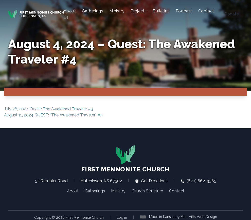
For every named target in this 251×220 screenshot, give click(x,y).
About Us (70, 14)
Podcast (184, 11)
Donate (231, 14)
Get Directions (151, 180)
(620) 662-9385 (198, 180)
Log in (122, 217)
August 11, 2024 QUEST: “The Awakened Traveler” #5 (53, 114)
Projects (139, 11)
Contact (206, 11)
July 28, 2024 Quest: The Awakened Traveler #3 (48, 108)
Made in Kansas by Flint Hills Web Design (183, 216)
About (73, 190)
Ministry (116, 11)
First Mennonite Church (125, 158)
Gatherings (92, 11)
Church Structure (147, 190)
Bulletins (161, 11)
